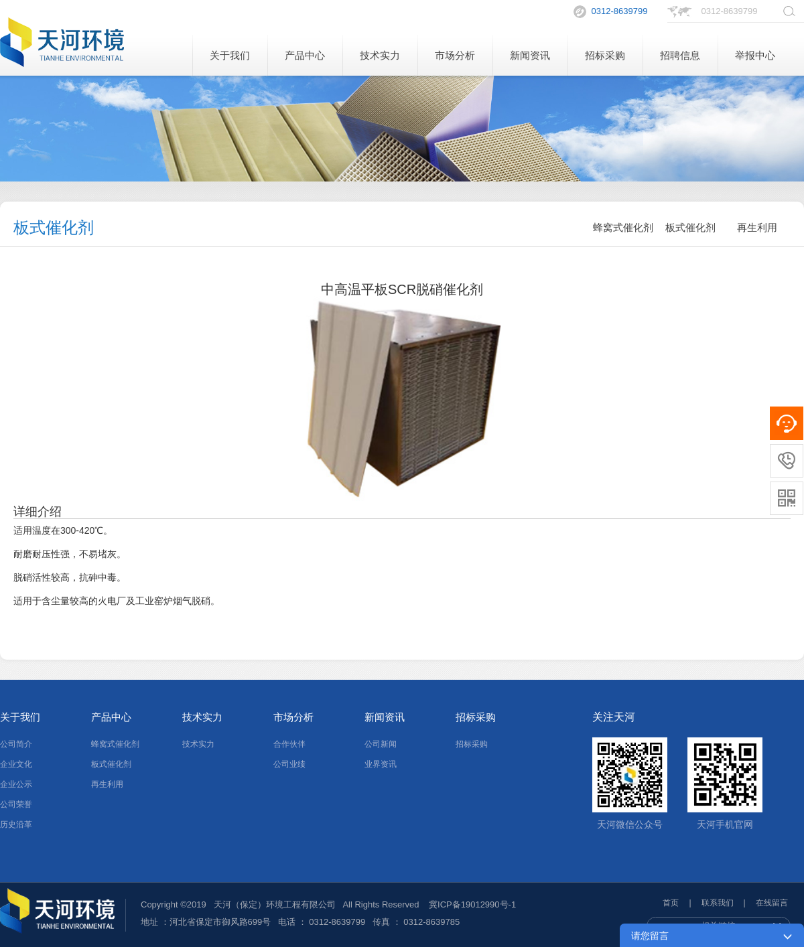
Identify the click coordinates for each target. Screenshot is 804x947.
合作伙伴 (289, 744)
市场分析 (455, 55)
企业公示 (16, 784)
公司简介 (16, 744)
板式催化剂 (690, 227)
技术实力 (380, 55)
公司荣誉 (16, 804)
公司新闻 (380, 744)
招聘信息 (680, 55)
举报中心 (755, 55)
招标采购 (605, 55)
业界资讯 (380, 764)
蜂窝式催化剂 (623, 227)
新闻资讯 (530, 55)
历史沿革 (16, 824)
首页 (671, 902)
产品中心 (305, 55)
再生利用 (757, 227)
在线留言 (772, 902)
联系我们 (717, 902)
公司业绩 (289, 764)
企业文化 (16, 764)
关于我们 (230, 55)
